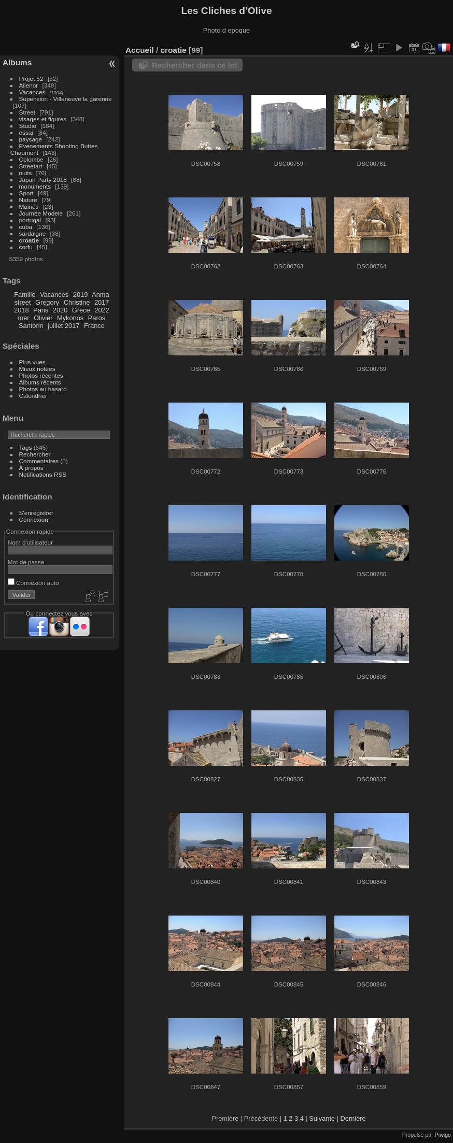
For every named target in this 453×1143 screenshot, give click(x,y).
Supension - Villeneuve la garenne (65, 98)
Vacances (32, 92)
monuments (35, 186)
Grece (81, 310)
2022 (101, 310)
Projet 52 (31, 78)
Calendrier (33, 395)
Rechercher (35, 454)
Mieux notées (37, 368)
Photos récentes (41, 375)
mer (24, 318)
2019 (80, 294)
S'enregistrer (36, 512)
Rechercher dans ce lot (194, 65)
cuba (26, 226)
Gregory (47, 302)
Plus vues (32, 362)
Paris (40, 310)
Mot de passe (26, 562)
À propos (31, 467)
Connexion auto (33, 582)
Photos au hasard (43, 388)
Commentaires (39, 461)
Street (27, 112)
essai (26, 132)
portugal (30, 220)
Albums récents (40, 382)
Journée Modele (41, 213)
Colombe (31, 159)
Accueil (139, 50)
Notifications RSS (43, 474)
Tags (25, 447)
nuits (25, 172)
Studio (27, 125)
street (22, 302)
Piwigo (443, 1135)
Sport (26, 193)
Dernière (353, 1118)
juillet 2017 (63, 326)
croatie (29, 240)
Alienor (28, 85)
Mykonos (70, 318)
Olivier (43, 318)
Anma (100, 294)
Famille (24, 294)
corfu (26, 247)
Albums (17, 62)
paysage (30, 139)
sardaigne (32, 233)
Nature (28, 199)
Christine (77, 302)
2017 (101, 302)
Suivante (322, 1118)
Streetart (31, 166)
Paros (96, 318)
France (94, 326)
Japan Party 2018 (43, 179)
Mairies (29, 206)
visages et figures (43, 119)
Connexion (33, 519)
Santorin (31, 326)
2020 (60, 310)
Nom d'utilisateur (30, 542)
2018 (21, 310)
